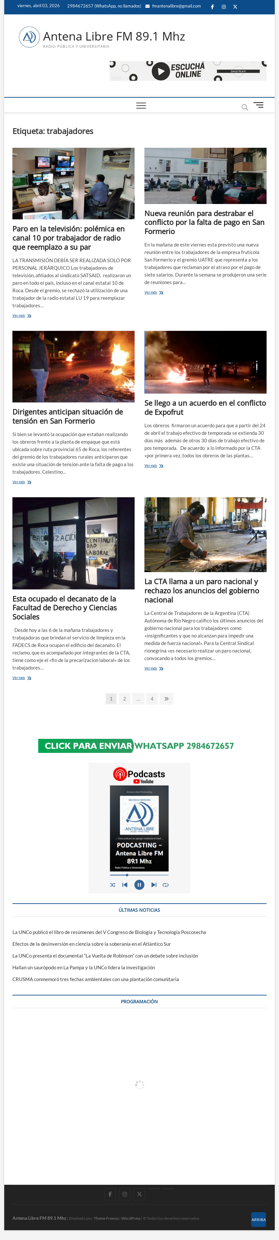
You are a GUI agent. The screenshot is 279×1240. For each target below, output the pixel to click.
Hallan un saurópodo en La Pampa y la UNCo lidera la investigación (83, 967)
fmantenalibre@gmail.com (173, 5)
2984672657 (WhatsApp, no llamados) (103, 5)
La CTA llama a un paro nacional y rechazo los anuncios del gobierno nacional (201, 590)
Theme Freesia (106, 1218)
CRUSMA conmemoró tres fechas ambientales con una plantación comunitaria (95, 979)
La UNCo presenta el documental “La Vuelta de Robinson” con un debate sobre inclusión (105, 956)
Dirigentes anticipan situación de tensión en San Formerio (67, 416)
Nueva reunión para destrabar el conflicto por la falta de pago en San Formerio (204, 222)
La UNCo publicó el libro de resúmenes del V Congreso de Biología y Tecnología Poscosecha (109, 932)
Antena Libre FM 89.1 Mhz (114, 36)
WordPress (130, 1218)
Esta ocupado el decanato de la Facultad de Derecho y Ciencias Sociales (64, 608)
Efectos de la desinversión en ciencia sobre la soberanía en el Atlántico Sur (91, 944)
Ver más (26, 316)
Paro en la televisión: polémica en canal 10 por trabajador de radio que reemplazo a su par (68, 238)
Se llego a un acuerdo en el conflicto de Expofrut (205, 407)
